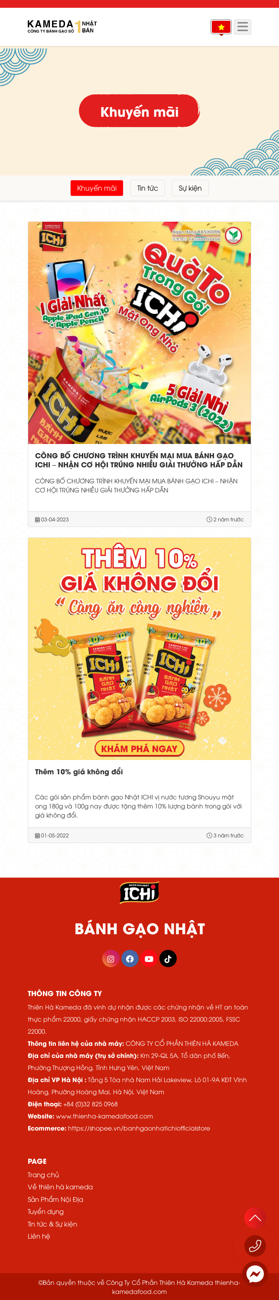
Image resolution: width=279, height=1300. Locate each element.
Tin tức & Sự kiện (52, 1223)
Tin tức (147, 187)
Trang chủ (43, 1174)
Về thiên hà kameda (60, 1186)
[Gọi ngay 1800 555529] (255, 1246)
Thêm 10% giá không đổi (79, 771)
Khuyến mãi (97, 187)
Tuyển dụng (46, 1211)
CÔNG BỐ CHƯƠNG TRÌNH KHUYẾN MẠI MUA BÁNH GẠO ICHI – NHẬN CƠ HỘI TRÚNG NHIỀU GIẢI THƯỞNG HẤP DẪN (139, 459)
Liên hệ (39, 1235)
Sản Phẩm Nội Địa (55, 1199)
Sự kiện (190, 187)
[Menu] (242, 27)
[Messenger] (255, 1274)
